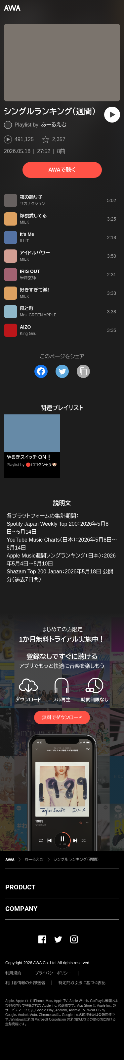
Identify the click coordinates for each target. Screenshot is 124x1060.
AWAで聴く (61, 170)
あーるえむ (53, 125)
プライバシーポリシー (53, 973)
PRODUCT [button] (20, 887)
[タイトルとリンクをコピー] (83, 371)
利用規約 (13, 973)
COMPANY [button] (21, 909)
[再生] (112, 115)
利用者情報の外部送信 (25, 982)
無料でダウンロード (62, 717)
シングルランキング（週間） (76, 859)
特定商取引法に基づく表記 (82, 982)
